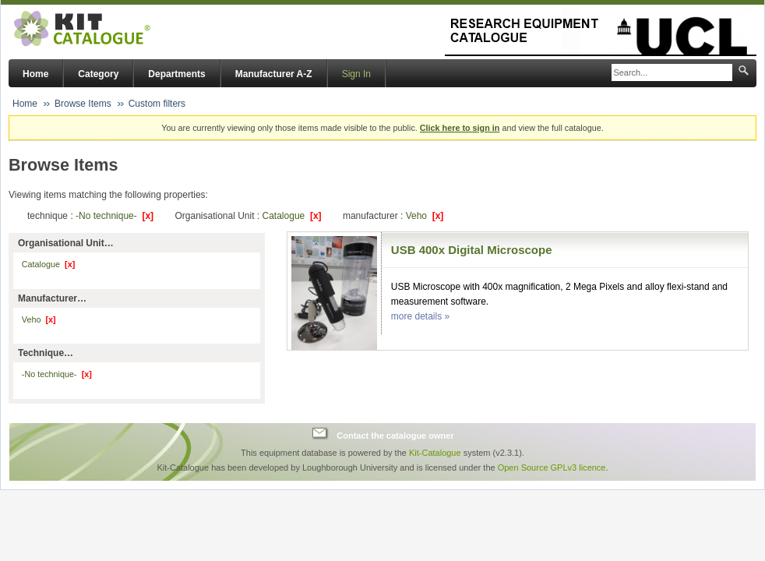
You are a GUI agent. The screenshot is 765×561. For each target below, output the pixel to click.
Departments (176, 74)
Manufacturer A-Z (273, 74)
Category (98, 74)
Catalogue (292, 215)
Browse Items (83, 103)
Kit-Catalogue (435, 452)
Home (35, 74)
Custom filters (157, 103)
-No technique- (114, 215)
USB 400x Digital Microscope (471, 249)
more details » (420, 316)
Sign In (356, 74)
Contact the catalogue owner (395, 435)
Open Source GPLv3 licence (552, 467)
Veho (425, 215)
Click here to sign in (460, 127)
